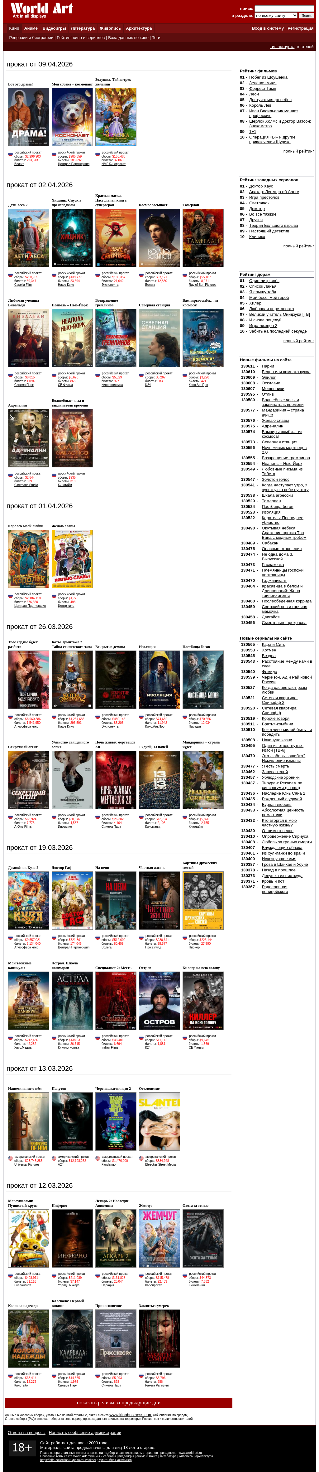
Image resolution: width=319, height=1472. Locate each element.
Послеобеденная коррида (287, 601)
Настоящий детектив (269, 231)
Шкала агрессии (277, 495)
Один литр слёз (264, 280)
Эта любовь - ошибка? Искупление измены (283, 758)
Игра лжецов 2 (263, 325)
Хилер (255, 303)
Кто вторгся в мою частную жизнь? (279, 822)
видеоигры (126, 1456)
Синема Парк (24, 385)
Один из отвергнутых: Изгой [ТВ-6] (283, 748)
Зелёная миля (263, 82)
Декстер (257, 208)
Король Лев (260, 105)
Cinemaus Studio (26, 485)
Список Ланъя (262, 286)
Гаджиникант (274, 580)
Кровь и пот (273, 881)
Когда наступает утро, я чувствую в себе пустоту (285, 487)
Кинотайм (65, 485)
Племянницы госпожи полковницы (283, 572)
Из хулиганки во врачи (283, 853)
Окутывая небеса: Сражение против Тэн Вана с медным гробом (284, 533)
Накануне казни (277, 740)
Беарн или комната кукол (286, 371)
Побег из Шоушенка (268, 77)
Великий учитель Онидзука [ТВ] (279, 314)
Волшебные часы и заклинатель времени (283, 402)
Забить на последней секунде (278, 331)
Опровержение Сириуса (285, 836)
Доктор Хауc (261, 186)
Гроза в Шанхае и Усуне (285, 864)
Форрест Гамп (262, 88)
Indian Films (110, 1047)
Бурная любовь (277, 804)
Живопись (110, 28)
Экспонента (110, 284)
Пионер (194, 947)
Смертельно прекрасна (284, 622)
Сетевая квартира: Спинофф (280, 710)
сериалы (109, 1456)
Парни (268, 366)
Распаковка (273, 564)
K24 (148, 385)
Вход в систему (268, 28)
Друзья (256, 219)
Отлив (268, 394)
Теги (156, 37)
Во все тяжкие (263, 214)
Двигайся (271, 617)
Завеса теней (275, 771)
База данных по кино (128, 37)
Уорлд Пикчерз (68, 1285)
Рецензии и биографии (31, 37)
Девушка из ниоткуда (282, 875)
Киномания (153, 826)
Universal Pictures (27, 1164)
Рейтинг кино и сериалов (81, 37)
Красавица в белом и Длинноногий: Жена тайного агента (282, 591)
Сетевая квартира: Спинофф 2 (280, 700)
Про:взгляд (153, 947)
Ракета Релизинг (157, 1385)
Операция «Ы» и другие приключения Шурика (272, 139)
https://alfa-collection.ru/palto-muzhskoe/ (68, 1460)
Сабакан (270, 543)
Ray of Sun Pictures (202, 284)
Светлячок (259, 203)
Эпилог (269, 377)
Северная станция (280, 442)
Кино (14, 28)
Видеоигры (54, 28)
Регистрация (300, 28)
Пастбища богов (277, 506)
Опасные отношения (282, 548)
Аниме (31, 28)
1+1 (252, 131)
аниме (140, 1456)
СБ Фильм (65, 385)
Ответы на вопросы (26, 1432)
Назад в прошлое (279, 870)
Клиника (257, 236)
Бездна (269, 655)
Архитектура (139, 28)
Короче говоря (276, 718)
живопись (186, 1456)
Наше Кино (66, 284)
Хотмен (269, 650)
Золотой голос (275, 479)
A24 (61, 1164)
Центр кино (66, 605)
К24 (147, 1047)
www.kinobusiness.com (130, 1414)
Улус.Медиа (22, 1047)
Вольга (19, 164)
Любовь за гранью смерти (287, 842)
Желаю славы (275, 420)
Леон (254, 94)
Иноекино (65, 826)
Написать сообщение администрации (85, 1432)
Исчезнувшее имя (279, 858)
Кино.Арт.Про (198, 385)
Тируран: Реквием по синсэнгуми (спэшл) (282, 785)
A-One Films (23, 826)
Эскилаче (271, 383)
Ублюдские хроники (281, 777)
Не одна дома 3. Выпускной (277, 556)
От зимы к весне (278, 830)
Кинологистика (112, 385)
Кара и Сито (273, 644)
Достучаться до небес (270, 99)
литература (168, 1456)
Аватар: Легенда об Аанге (274, 191)
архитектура (204, 1456)
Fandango (109, 1164)
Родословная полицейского (275, 889)
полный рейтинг (298, 151)
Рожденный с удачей (282, 799)
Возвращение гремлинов (286, 458)
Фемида (269, 671)
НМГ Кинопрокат (114, 164)
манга (153, 1456)
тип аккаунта (282, 46)
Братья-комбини (277, 724)
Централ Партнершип (73, 164)
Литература (83, 28)
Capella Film (23, 284)
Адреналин (272, 426)
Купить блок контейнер (114, 1460)
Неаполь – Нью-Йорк (282, 463)
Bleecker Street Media (160, 1164)
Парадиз (195, 726)
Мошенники (273, 388)
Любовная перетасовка (271, 308)
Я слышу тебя (262, 292)
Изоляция (271, 512)
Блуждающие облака (282, 847)
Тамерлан (271, 501)
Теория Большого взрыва (273, 225)
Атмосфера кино (26, 726)
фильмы (94, 1456)
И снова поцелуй (265, 320)
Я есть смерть (275, 766)
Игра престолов (264, 197)
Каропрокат (153, 1285)
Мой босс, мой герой (269, 297)
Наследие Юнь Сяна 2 (283, 793)
